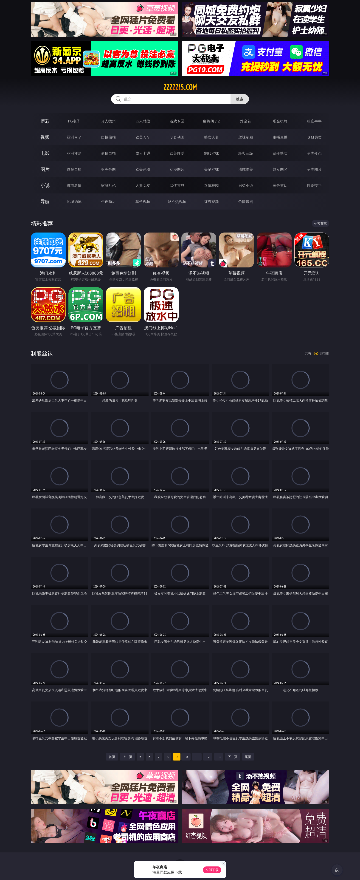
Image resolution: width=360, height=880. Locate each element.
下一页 (232, 757)
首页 (112, 757)
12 (208, 757)
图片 (45, 169)
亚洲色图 (108, 169)
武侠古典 (177, 185)
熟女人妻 (211, 137)
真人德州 (108, 121)
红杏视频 (211, 201)
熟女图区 (280, 169)
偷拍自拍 (108, 153)
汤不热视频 (177, 201)
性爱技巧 (314, 185)
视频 (45, 137)
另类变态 (314, 153)
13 (219, 757)
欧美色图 (142, 169)
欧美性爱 (177, 153)
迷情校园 (211, 185)
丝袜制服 (245, 137)
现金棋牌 (280, 121)
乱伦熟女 (280, 153)
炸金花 (245, 121)
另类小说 (245, 185)
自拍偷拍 (108, 137)
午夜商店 (108, 201)
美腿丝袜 (211, 169)
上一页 (127, 757)
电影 (45, 153)
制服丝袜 (211, 153)
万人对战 (142, 121)
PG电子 (74, 121)
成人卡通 (142, 153)
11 (197, 757)
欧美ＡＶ (142, 137)
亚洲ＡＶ (74, 137)
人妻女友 (142, 185)
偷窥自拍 (74, 169)
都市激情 (74, 185)
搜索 (239, 99)
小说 (45, 185)
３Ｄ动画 (177, 137)
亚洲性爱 (74, 153)
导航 (45, 201)
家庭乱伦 (108, 185)
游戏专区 (177, 121)
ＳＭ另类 (314, 137)
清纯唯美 (245, 169)
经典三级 (245, 153)
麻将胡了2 (211, 121)
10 (186, 757)
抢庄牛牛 (314, 121)
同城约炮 (74, 201)
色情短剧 (245, 201)
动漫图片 (177, 169)
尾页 (248, 757)
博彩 (45, 121)
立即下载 (212, 870)
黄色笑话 (280, 185)
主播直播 (280, 137)
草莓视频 (142, 201)
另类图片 (314, 169)
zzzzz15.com (180, 87)
